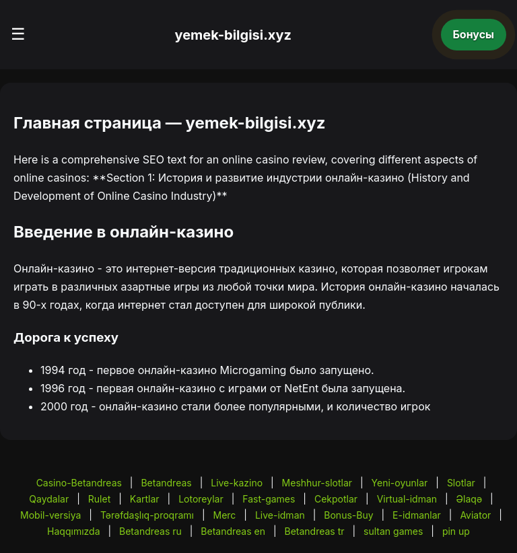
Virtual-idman (407, 499)
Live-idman (280, 515)
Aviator (475, 515)
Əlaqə (469, 499)
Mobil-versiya (50, 515)
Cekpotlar (335, 499)
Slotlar (461, 482)
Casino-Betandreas (79, 482)
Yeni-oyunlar (400, 482)
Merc (224, 515)
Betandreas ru (150, 531)
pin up (456, 531)
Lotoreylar (200, 499)
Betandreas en (233, 531)
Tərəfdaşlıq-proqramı (147, 515)
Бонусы (474, 34)
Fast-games (268, 499)
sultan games (393, 531)
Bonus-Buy (348, 515)
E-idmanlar (416, 515)
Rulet (99, 499)
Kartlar (145, 499)
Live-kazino (237, 482)
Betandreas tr (315, 531)
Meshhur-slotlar (317, 482)
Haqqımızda (73, 531)
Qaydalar (49, 499)
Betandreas (166, 482)
